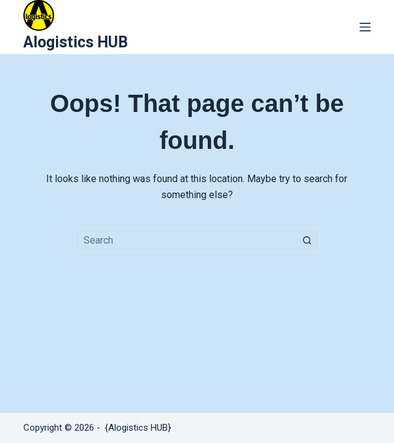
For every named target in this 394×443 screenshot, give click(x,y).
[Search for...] (184, 240)
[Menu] (365, 27)
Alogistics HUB (75, 42)
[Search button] (307, 240)
